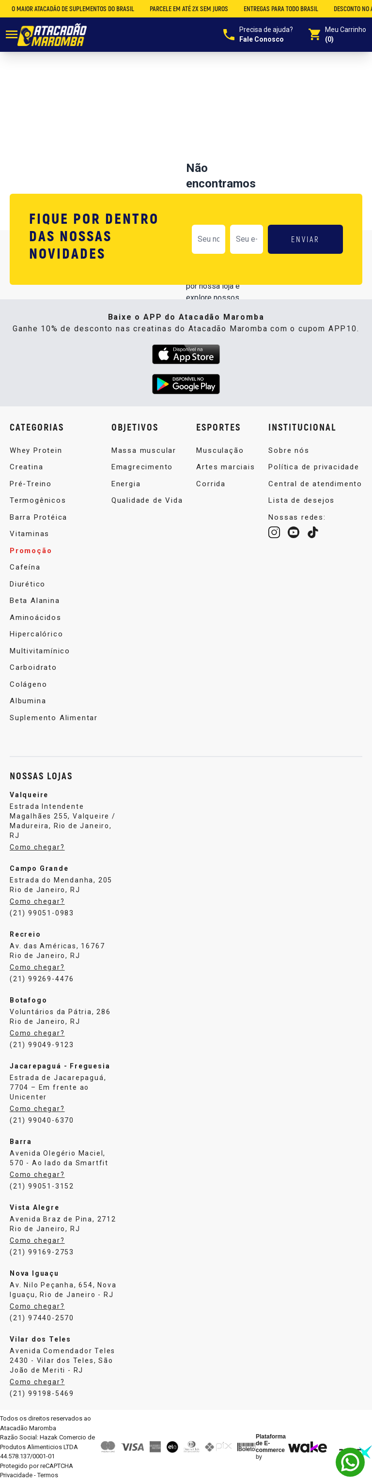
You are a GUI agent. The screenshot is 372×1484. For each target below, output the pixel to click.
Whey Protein (36, 450)
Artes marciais (225, 467)
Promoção (31, 550)
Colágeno (28, 684)
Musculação (220, 450)
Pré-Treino (31, 483)
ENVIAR (305, 239)
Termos (47, 1475)
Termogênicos (38, 500)
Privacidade (16, 1475)
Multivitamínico (40, 651)
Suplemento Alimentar (54, 717)
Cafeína (25, 567)
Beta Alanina (35, 600)
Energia (126, 483)
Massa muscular (143, 450)
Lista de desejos (301, 500)
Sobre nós (288, 450)
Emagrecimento (142, 467)
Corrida (211, 483)
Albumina (28, 700)
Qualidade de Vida (147, 500)
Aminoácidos (36, 617)
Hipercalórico (36, 634)
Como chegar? (37, 847)
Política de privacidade (313, 467)
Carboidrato (33, 667)
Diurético (28, 584)
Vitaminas (29, 533)
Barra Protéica (38, 517)
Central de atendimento (315, 483)
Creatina (26, 467)
